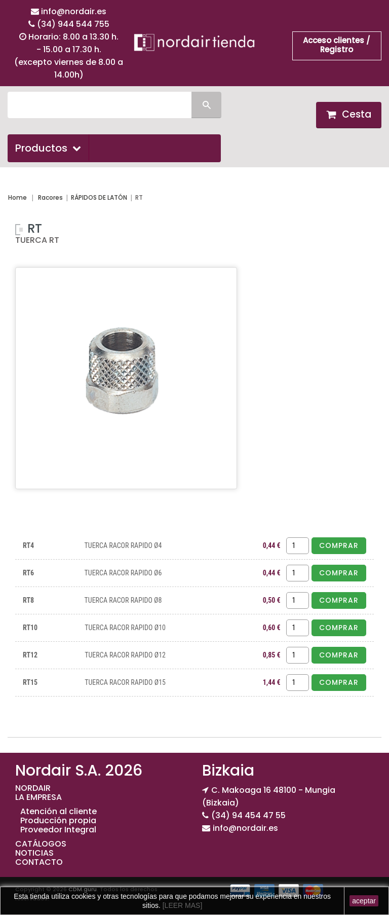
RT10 (30, 628)
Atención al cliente (58, 811)
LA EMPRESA (38, 797)
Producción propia (58, 820)
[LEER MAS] (181, 905)
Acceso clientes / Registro (336, 45)
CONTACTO (39, 862)
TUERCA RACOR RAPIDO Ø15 (125, 682)
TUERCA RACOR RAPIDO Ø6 (123, 573)
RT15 (30, 682)
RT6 (28, 573)
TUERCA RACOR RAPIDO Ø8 (123, 600)
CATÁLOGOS (40, 844)
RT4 (28, 545)
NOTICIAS (34, 853)
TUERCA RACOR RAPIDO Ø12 (125, 655)
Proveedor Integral (58, 829)
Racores (50, 197)
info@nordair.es (73, 11)
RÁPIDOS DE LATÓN (99, 197)
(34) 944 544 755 (73, 24)
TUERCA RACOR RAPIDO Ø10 (125, 628)
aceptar (364, 901)
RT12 (30, 655)
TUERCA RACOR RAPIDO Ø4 (123, 545)
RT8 (28, 600)
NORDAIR (33, 788)
